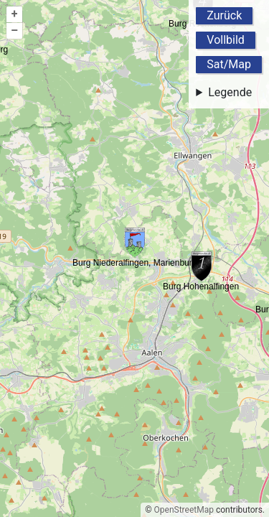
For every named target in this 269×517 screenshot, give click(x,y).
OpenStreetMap (184, 510)
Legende (230, 92)
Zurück (224, 15)
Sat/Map (229, 64)
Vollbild (226, 40)
